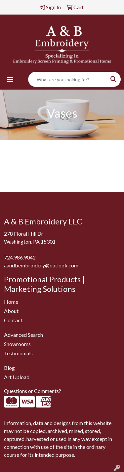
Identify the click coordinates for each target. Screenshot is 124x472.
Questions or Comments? (32, 391)
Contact (13, 320)
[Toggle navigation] (10, 79)
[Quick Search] (67, 79)
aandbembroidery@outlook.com (41, 265)
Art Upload (16, 377)
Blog (9, 368)
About (11, 311)
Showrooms (17, 344)
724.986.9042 (20, 257)
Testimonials (18, 353)
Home (11, 301)
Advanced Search (23, 335)
